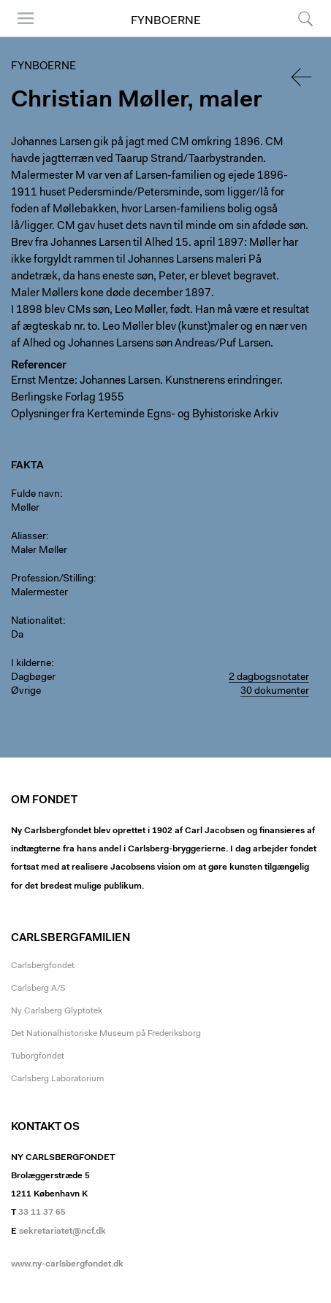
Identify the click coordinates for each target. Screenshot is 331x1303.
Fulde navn (35, 495)
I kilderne (31, 664)
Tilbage (302, 77)
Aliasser (28, 537)
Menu (25, 18)
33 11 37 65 (42, 1212)
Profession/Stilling (52, 579)
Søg (305, 18)
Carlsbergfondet (43, 966)
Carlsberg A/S (38, 988)
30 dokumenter (274, 692)
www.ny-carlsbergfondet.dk (67, 1264)
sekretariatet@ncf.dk (62, 1231)
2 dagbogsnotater (269, 678)
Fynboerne (166, 21)
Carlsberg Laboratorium (57, 1079)
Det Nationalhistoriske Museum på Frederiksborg (106, 1033)
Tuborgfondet (37, 1056)
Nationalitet (37, 621)
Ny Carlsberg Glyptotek (56, 1011)
